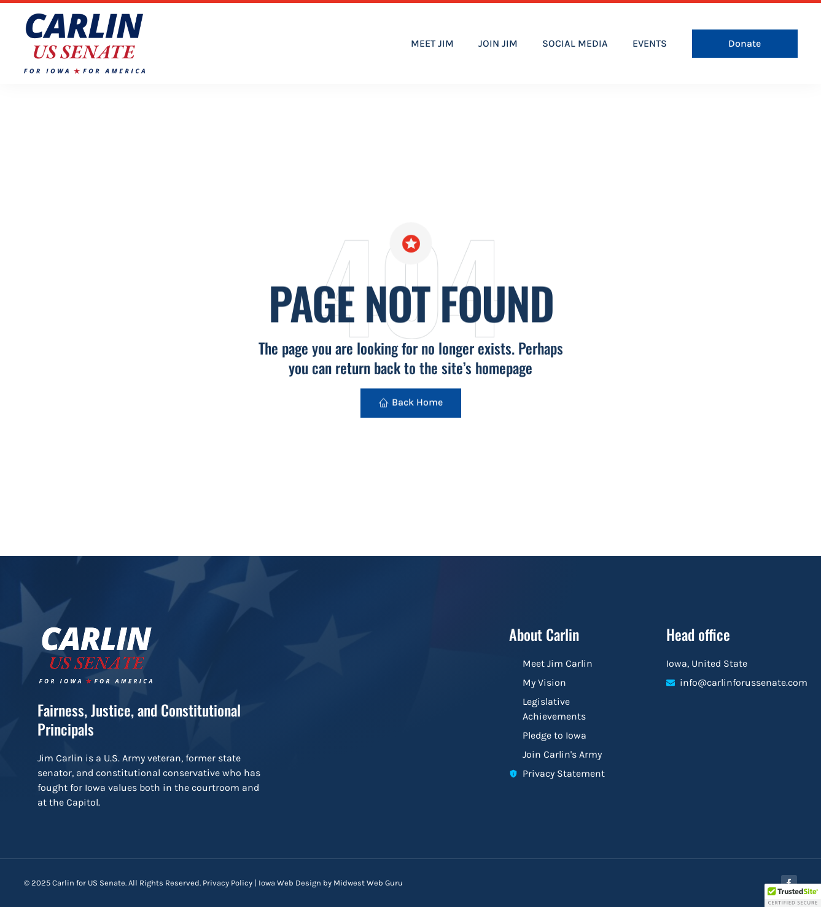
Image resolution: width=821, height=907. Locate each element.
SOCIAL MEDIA (575, 43)
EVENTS (649, 43)
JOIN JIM (498, 43)
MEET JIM (432, 43)
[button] (793, 895)
